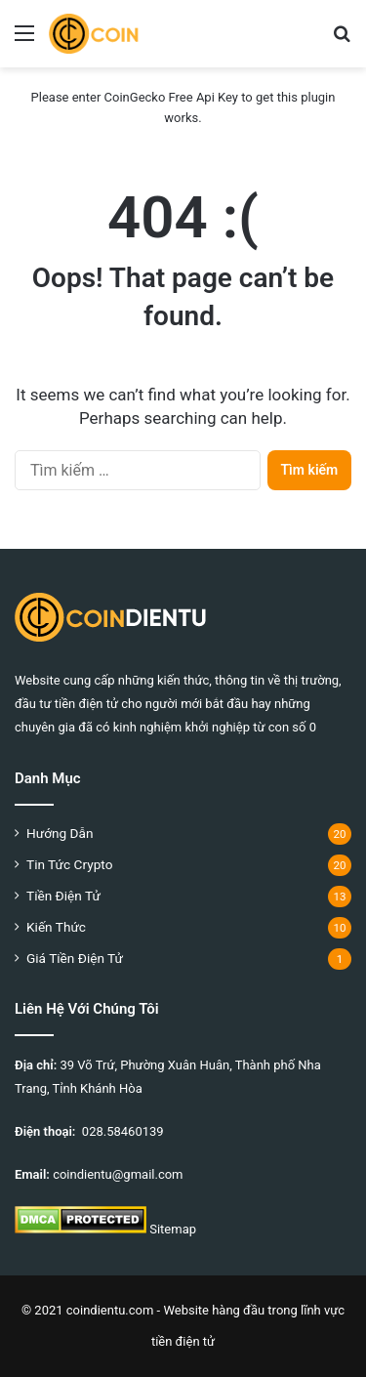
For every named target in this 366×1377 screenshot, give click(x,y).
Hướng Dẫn (59, 833)
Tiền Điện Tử (63, 895)
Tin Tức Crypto (69, 864)
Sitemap (172, 1229)
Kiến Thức (56, 927)
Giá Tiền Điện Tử (74, 958)
